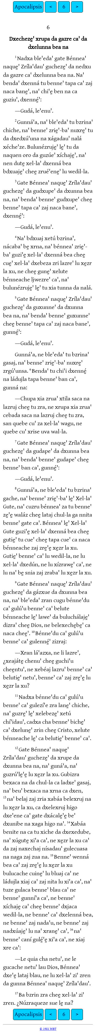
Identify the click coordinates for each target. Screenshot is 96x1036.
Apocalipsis (28, 6)
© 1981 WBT (48, 1029)
